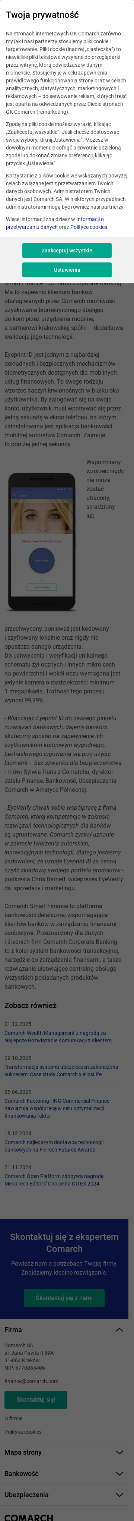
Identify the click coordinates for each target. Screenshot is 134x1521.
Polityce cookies (88, 227)
